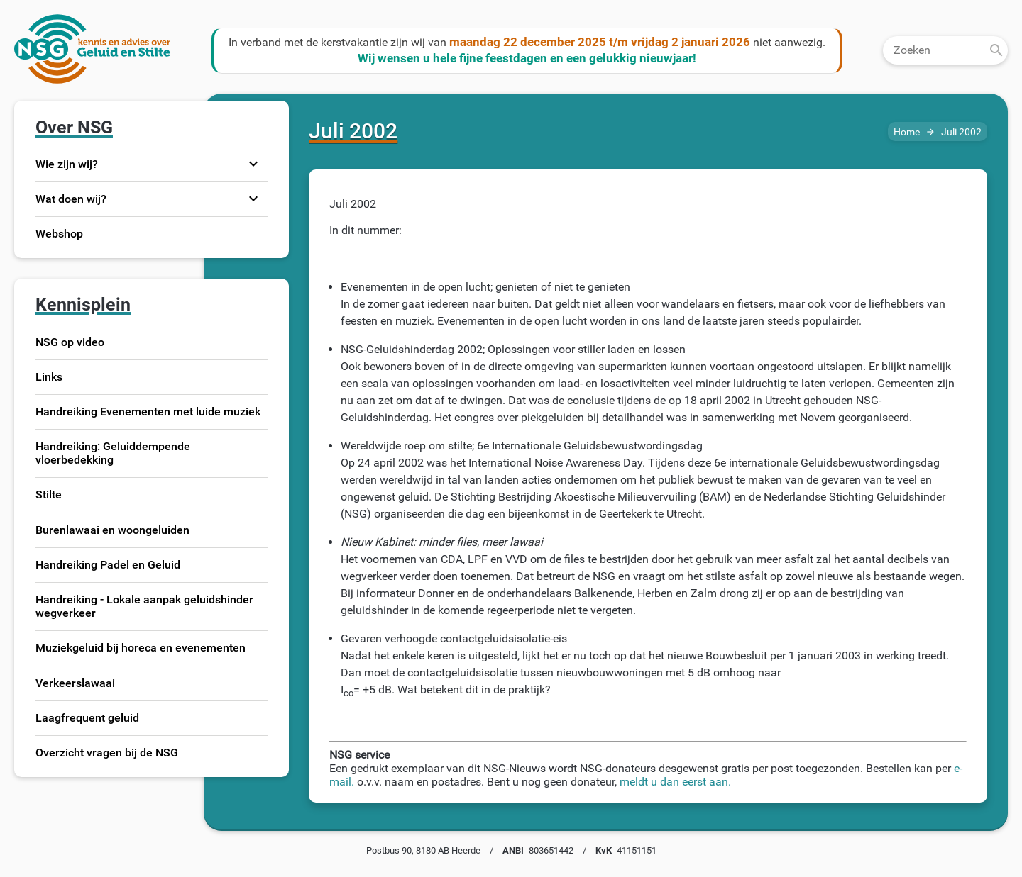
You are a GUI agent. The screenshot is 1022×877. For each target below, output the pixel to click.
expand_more (253, 163)
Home (907, 132)
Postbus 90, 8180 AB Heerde (423, 850)
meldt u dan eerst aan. (675, 781)
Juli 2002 (961, 132)
